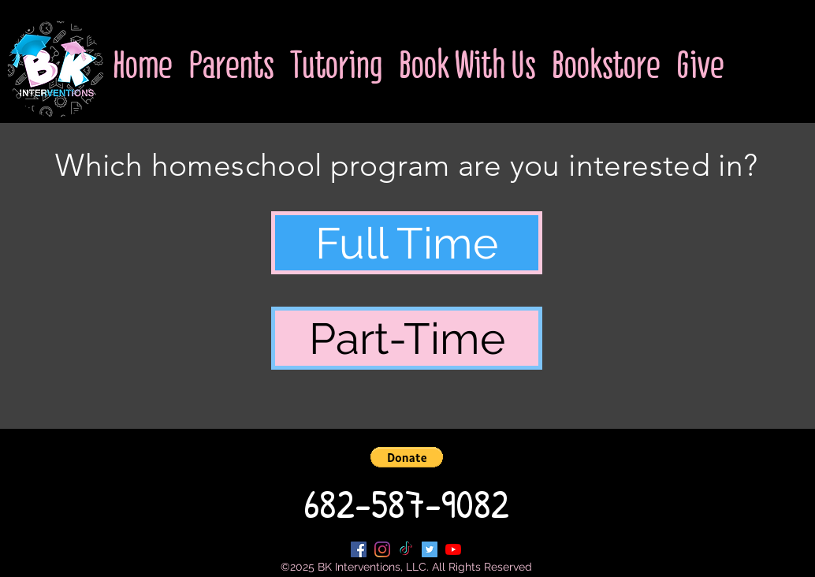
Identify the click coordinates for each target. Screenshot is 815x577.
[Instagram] (382, 549)
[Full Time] (406, 242)
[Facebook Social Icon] (359, 549)
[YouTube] (453, 549)
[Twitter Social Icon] (429, 549)
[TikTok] (406, 549)
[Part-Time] (406, 338)
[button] (406, 457)
